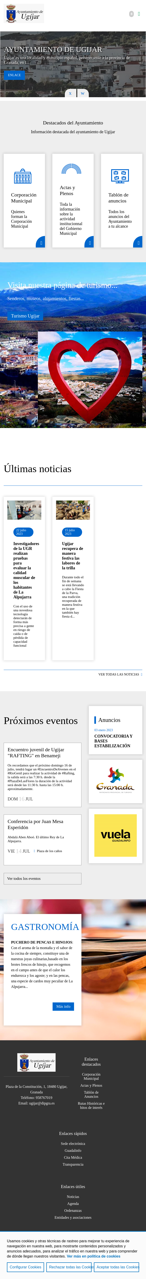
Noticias (73, 1197)
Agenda (73, 1204)
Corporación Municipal (91, 1076)
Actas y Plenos (91, 1085)
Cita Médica (73, 1157)
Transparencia (73, 1164)
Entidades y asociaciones (73, 1217)
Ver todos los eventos (24, 878)
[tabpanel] (73, 64)
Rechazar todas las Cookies (70, 1267)
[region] (73, 1255)
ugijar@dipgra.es (41, 1103)
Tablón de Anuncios (91, 1094)
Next (83, 93)
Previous (70, 93)
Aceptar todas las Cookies (118, 1267)
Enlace (14, 75)
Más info (63, 1006)
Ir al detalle (24, 510)
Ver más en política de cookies (93, 1256)
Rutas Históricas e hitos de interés (91, 1105)
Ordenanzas (73, 1211)
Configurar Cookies (25, 1267)
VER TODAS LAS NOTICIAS (118, 674)
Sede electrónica (73, 1144)
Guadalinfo (73, 1150)
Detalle (40, 241)
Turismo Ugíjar (25, 315)
